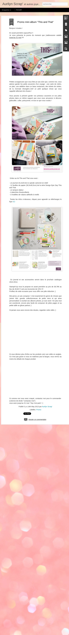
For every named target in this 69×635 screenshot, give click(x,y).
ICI (14, 202)
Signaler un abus (63, 633)
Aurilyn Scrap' (47, 406)
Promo (38, 410)
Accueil (19, 10)
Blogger (54, 633)
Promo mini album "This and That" (35, 21)
